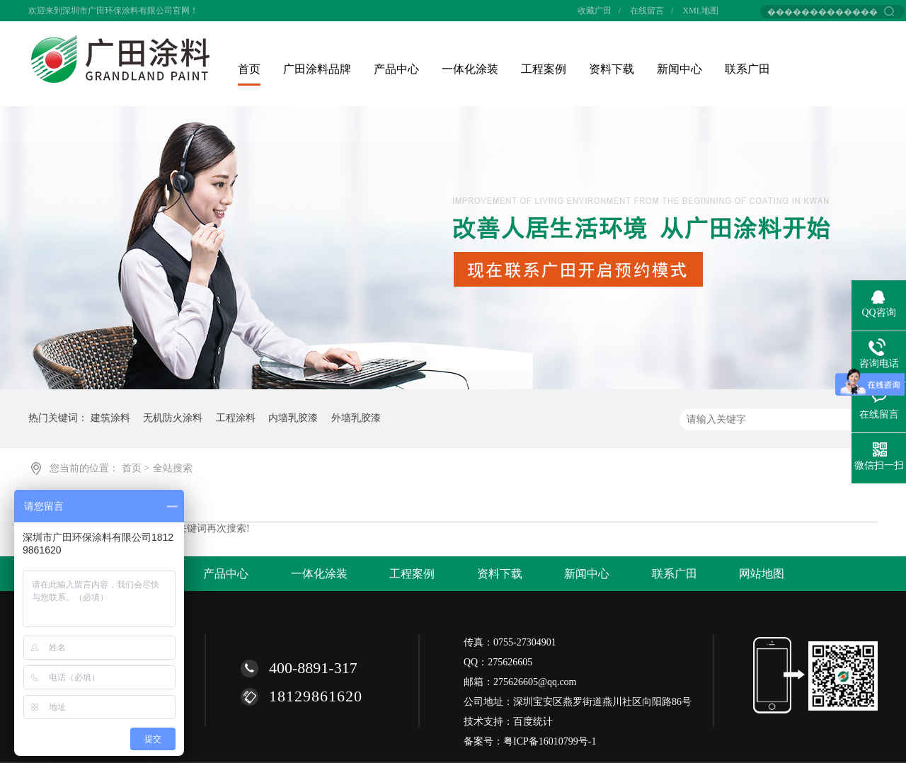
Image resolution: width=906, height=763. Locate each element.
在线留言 (647, 11)
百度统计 (533, 721)
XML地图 (700, 11)
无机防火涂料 (172, 418)
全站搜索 (173, 468)
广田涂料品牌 (317, 69)
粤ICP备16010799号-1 (549, 741)
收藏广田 (595, 11)
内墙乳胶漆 (293, 418)
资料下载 (611, 69)
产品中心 (396, 69)
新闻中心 (679, 69)
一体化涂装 (470, 69)
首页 (249, 69)
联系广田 (747, 69)
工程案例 (543, 69)
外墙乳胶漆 (356, 418)
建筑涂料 (110, 418)
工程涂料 (236, 418)
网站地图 (761, 574)
